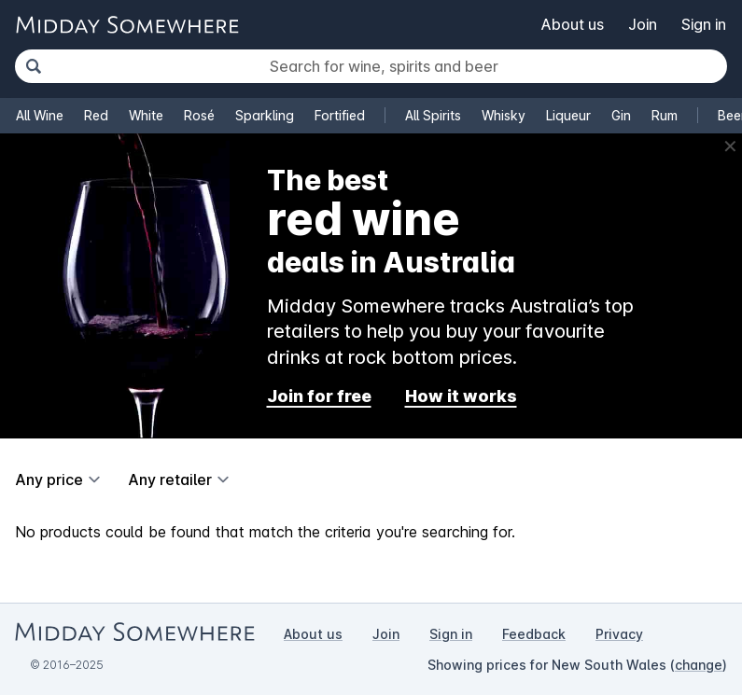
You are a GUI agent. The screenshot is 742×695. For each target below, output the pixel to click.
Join (642, 24)
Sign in (703, 24)
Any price (49, 479)
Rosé (199, 115)
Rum (664, 115)
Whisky (503, 115)
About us (572, 24)
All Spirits (433, 115)
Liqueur (568, 115)
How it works (461, 396)
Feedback (534, 634)
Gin (621, 115)
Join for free (319, 396)
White (146, 115)
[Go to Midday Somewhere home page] (126, 24)
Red (96, 115)
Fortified (340, 115)
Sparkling (264, 115)
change (698, 665)
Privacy (619, 634)
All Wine (39, 115)
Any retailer (170, 479)
